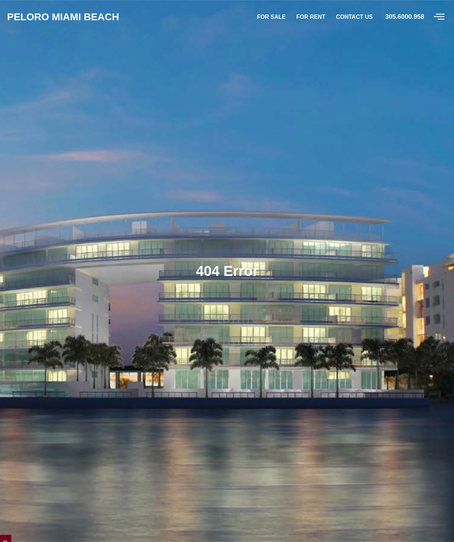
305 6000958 (255, 525)
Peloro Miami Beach (227, 462)
